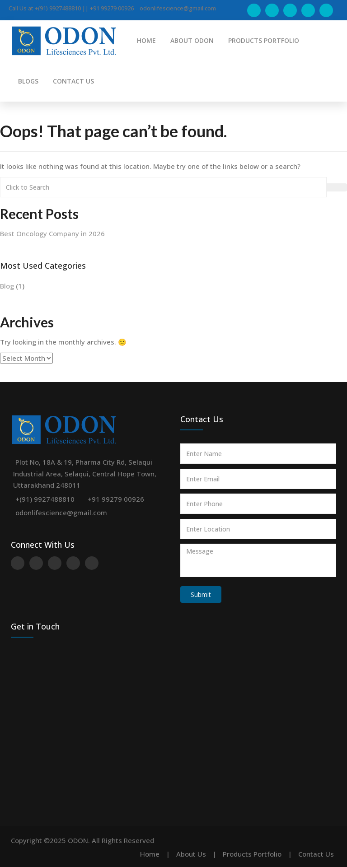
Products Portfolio (252, 853)
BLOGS (28, 81)
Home (149, 853)
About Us (191, 853)
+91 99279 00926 (116, 498)
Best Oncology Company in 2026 (52, 233)
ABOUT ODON (192, 40)
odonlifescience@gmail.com (61, 512)
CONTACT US (73, 81)
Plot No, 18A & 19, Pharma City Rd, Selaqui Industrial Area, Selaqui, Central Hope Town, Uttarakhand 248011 (84, 473)
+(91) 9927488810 (45, 498)
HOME (146, 40)
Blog (7, 285)
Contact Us (316, 853)
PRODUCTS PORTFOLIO (263, 40)
